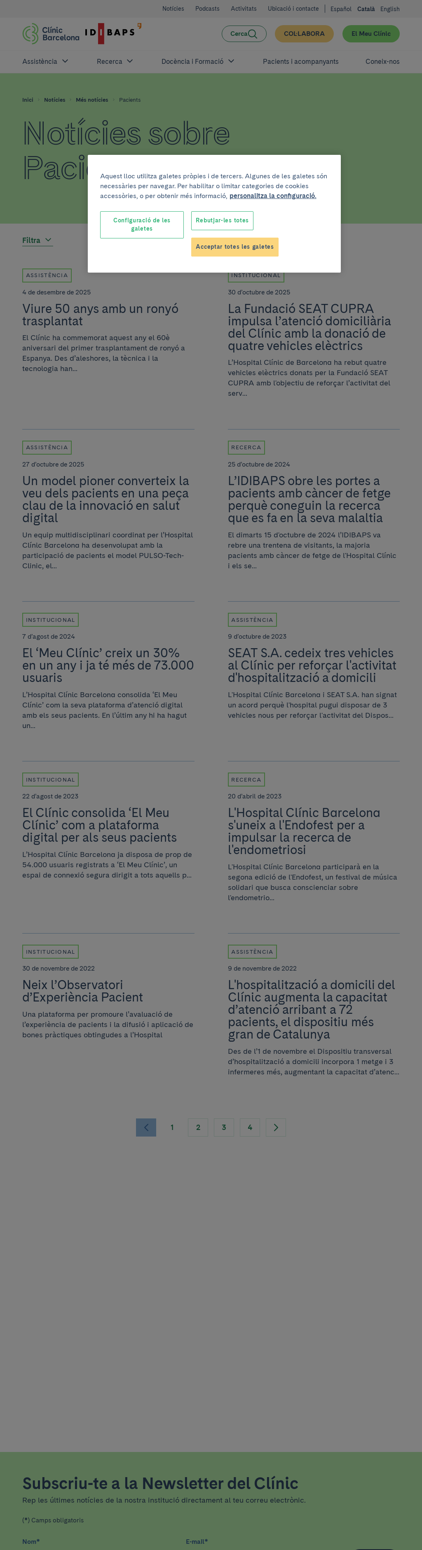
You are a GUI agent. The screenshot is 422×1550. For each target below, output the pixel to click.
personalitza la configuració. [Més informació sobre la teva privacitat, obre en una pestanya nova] (273, 196)
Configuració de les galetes (142, 224)
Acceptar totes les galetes (235, 246)
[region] (214, 213)
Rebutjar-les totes (222, 220)
